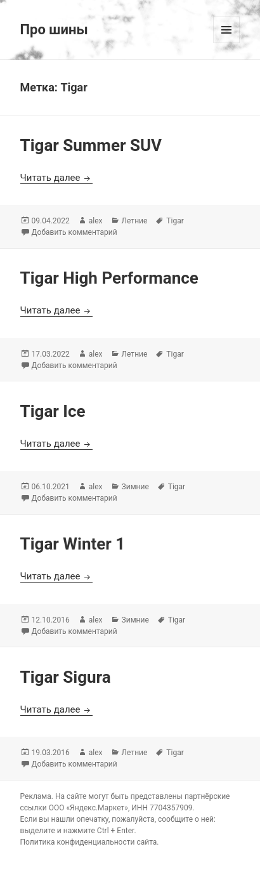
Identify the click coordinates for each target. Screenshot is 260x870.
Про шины (54, 29)
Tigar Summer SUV (91, 145)
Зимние (135, 486)
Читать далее (56, 177)
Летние (135, 220)
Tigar (174, 220)
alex (96, 220)
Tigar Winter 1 (73, 543)
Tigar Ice (53, 411)
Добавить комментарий (74, 232)
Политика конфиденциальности (77, 842)
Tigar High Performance (109, 277)
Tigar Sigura (65, 677)
